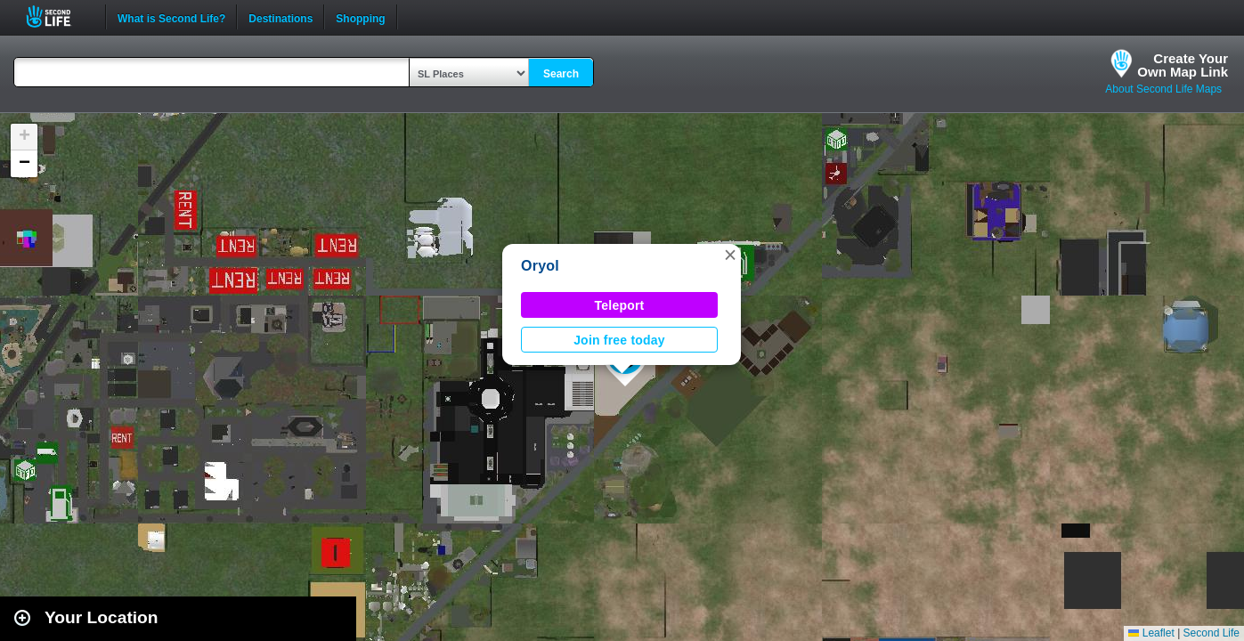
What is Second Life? (171, 16)
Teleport (620, 305)
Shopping (360, 16)
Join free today (619, 340)
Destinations (280, 16)
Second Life (58, 16)
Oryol (540, 265)
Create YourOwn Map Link (1182, 65)
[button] (730, 254)
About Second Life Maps (1163, 89)
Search (561, 74)
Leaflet (1151, 633)
